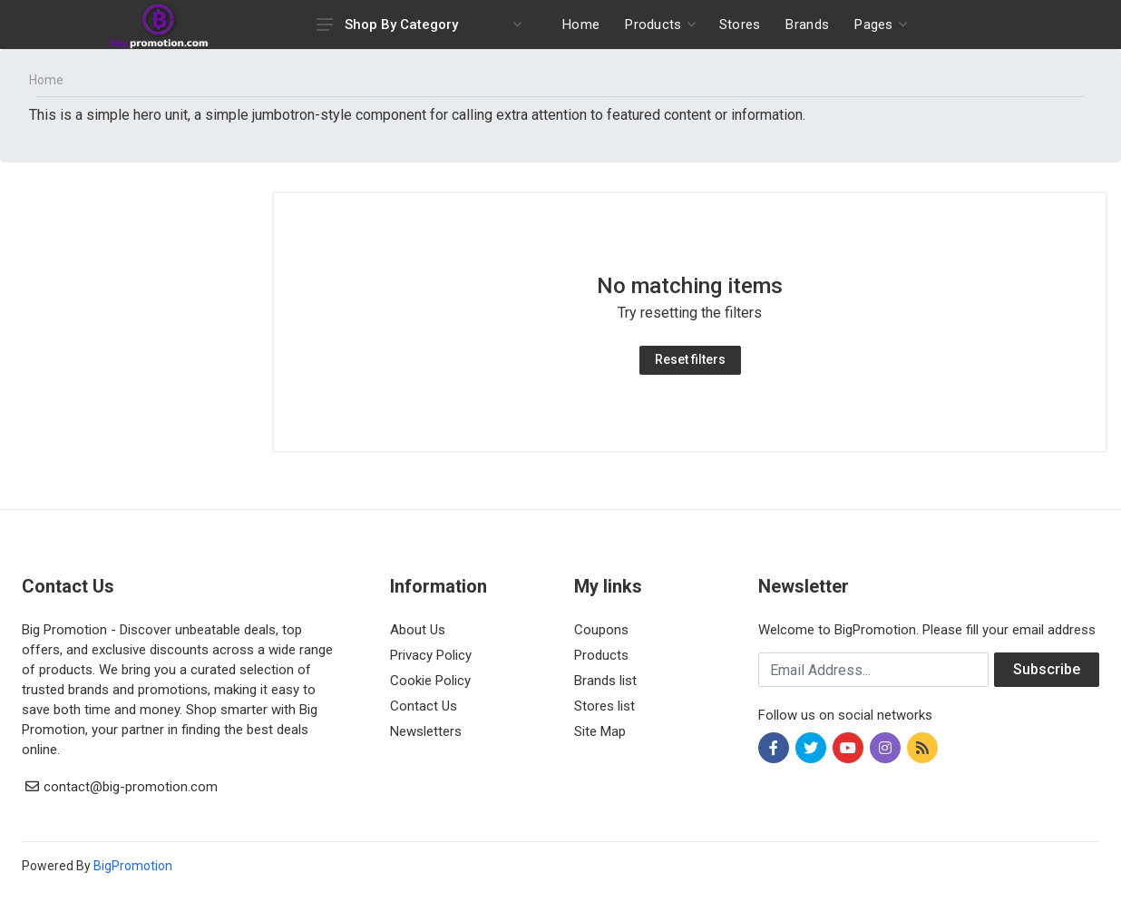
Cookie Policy (430, 680)
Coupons (601, 630)
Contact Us (423, 706)
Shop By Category (419, 24)
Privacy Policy (431, 655)
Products (601, 655)
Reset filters (690, 359)
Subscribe (1046, 669)
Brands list (605, 680)
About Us (417, 630)
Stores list (604, 706)
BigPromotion (132, 865)
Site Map (600, 731)
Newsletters (426, 731)
